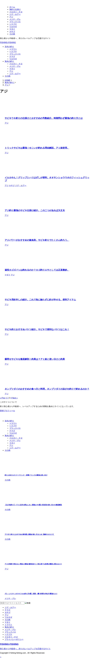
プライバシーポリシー (14, 639)
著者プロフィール (7, 411)
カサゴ (7, 612)
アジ (11, 71)
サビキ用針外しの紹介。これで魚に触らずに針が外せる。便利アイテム (40, 299)
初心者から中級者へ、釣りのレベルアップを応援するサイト (25, 649)
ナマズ (12, 56)
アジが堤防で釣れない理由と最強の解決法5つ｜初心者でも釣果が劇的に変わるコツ (33, 564)
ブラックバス (15, 54)
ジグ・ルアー (15, 74)
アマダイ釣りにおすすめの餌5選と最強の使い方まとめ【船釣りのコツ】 (29, 534)
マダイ (12, 69)
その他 (7, 76)
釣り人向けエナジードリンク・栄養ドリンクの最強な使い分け (26, 475)
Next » (15, 398)
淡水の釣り (9, 47)
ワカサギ (13, 59)
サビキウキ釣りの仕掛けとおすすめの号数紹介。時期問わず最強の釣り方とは (44, 118)
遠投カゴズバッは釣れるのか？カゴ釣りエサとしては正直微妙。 (37, 270)
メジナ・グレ (15, 66)
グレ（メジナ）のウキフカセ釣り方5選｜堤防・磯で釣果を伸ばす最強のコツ (31, 594)
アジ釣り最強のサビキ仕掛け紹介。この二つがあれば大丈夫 (35, 210)
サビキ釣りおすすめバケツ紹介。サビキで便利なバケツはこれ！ (37, 329)
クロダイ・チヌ (15, 64)
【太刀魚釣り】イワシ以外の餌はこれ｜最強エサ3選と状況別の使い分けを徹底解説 (33, 505)
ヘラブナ (13, 51)
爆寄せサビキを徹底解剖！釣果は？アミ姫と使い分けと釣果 (35, 359)
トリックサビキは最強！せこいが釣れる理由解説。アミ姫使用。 (37, 148)
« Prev (2, 398)
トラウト (13, 49)
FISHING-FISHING (8, 42)
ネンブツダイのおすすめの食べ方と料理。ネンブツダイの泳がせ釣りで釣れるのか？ (47, 389)
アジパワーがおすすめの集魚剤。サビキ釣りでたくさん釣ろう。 (37, 240)
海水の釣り (9, 61)
